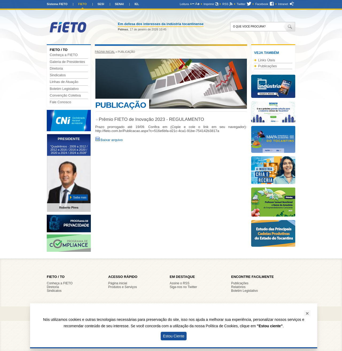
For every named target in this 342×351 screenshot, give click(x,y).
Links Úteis (266, 60)
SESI (101, 4)
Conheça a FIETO (64, 55)
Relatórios (238, 287)
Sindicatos (58, 75)
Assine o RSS (179, 283)
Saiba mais (79, 197)
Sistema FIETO (57, 4)
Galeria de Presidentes (67, 62)
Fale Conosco (60, 102)
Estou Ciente (173, 336)
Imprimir (209, 4)
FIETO (82, 4)
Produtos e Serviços (122, 287)
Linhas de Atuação (64, 82)
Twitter (241, 4)
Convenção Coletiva (65, 95)
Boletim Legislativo (64, 89)
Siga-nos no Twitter (183, 287)
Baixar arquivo (109, 140)
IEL (136, 4)
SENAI (119, 4)
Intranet (283, 4)
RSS (225, 4)
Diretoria (56, 68)
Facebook (261, 4)
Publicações (267, 66)
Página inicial (105, 51)
